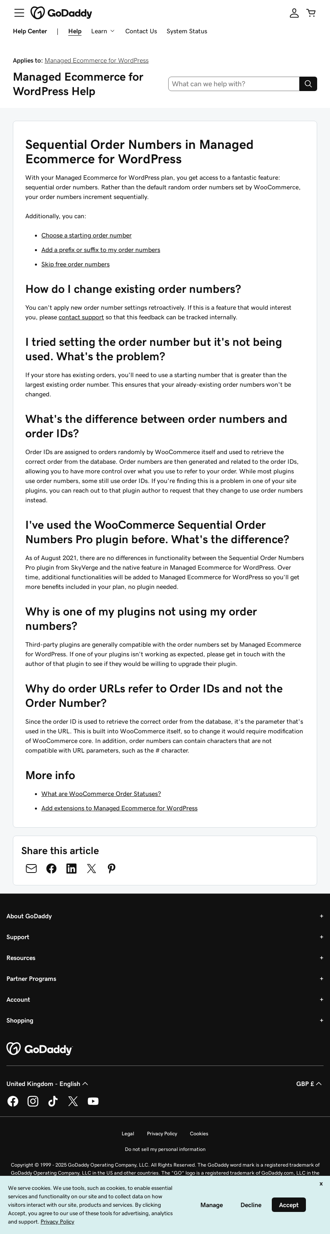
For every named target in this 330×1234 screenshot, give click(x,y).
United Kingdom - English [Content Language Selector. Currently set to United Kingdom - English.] (48, 1083)
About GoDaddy (29, 916)
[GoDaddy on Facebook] (12, 1105)
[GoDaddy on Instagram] (32, 1105)
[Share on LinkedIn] (71, 868)
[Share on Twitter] (91, 868)
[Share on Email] (31, 868)
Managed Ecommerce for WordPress (97, 60)
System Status (187, 31)
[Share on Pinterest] (112, 868)
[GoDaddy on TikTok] (53, 1105)
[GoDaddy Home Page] (39, 1049)
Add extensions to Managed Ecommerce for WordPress (119, 808)
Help (74, 31)
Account (18, 999)
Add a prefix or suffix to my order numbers (100, 249)
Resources (20, 957)
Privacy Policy (162, 1133)
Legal (128, 1133)
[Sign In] (294, 13)
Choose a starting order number (86, 235)
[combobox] (234, 83)
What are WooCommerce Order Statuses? (101, 793)
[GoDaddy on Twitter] (73, 1105)
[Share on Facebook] (51, 868)
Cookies (199, 1133)
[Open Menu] (16, 13)
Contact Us (141, 31)
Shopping (19, 1020)
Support (17, 937)
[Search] (308, 84)
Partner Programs (31, 978)
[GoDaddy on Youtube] (93, 1105)
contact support (81, 317)
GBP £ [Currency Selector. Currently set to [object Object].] (310, 1083)
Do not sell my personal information (165, 1149)
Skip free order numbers (75, 264)
